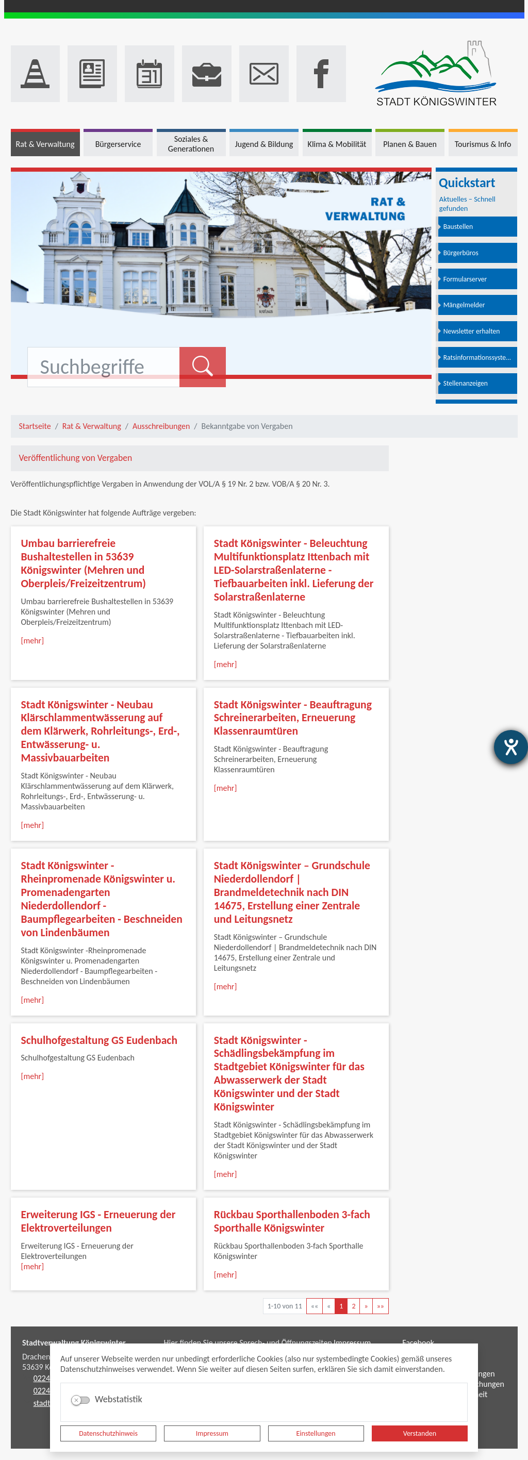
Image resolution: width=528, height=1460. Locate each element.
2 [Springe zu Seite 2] (353, 1306)
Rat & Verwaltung (91, 426)
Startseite (35, 426)
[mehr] (32, 640)
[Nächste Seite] (365, 1306)
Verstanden (419, 1433)
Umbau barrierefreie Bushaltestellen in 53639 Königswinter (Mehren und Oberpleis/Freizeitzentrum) (83, 563)
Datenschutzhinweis (108, 1433)
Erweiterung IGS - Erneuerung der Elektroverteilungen (98, 1221)
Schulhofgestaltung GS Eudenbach (99, 1040)
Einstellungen (316, 1433)
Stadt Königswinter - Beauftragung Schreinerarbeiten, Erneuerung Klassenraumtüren (293, 718)
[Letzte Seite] (380, 1306)
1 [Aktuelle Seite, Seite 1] (341, 1306)
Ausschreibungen (161, 426)
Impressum (212, 1433)
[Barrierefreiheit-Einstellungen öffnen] (511, 747)
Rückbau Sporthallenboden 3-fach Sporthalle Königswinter (292, 1221)
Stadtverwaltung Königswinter (74, 1343)
